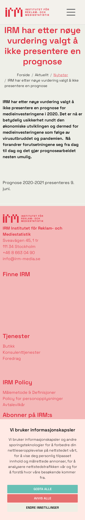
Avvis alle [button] (42, 498)
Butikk (9, 346)
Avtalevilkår (14, 404)
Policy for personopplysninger (33, 398)
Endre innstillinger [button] (42, 507)
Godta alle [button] (43, 489)
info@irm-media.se (21, 258)
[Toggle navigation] (71, 12)
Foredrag (12, 358)
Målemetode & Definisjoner (29, 392)
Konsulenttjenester (22, 352)
